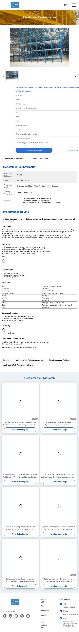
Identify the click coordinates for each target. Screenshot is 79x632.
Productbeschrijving (40, 158)
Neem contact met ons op (44, 624)
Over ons (44, 606)
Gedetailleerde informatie (14, 158)
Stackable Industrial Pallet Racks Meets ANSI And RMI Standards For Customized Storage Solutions (20, 476)
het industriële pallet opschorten (29, 360)
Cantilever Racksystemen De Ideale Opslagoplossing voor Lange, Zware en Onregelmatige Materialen (58, 424)
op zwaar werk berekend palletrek (18, 365)
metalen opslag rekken (59, 360)
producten (45, 611)
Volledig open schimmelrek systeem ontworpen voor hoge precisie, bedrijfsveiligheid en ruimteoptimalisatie (58, 580)
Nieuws (43, 615)
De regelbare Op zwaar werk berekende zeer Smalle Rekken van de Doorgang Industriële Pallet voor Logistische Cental (20, 424)
